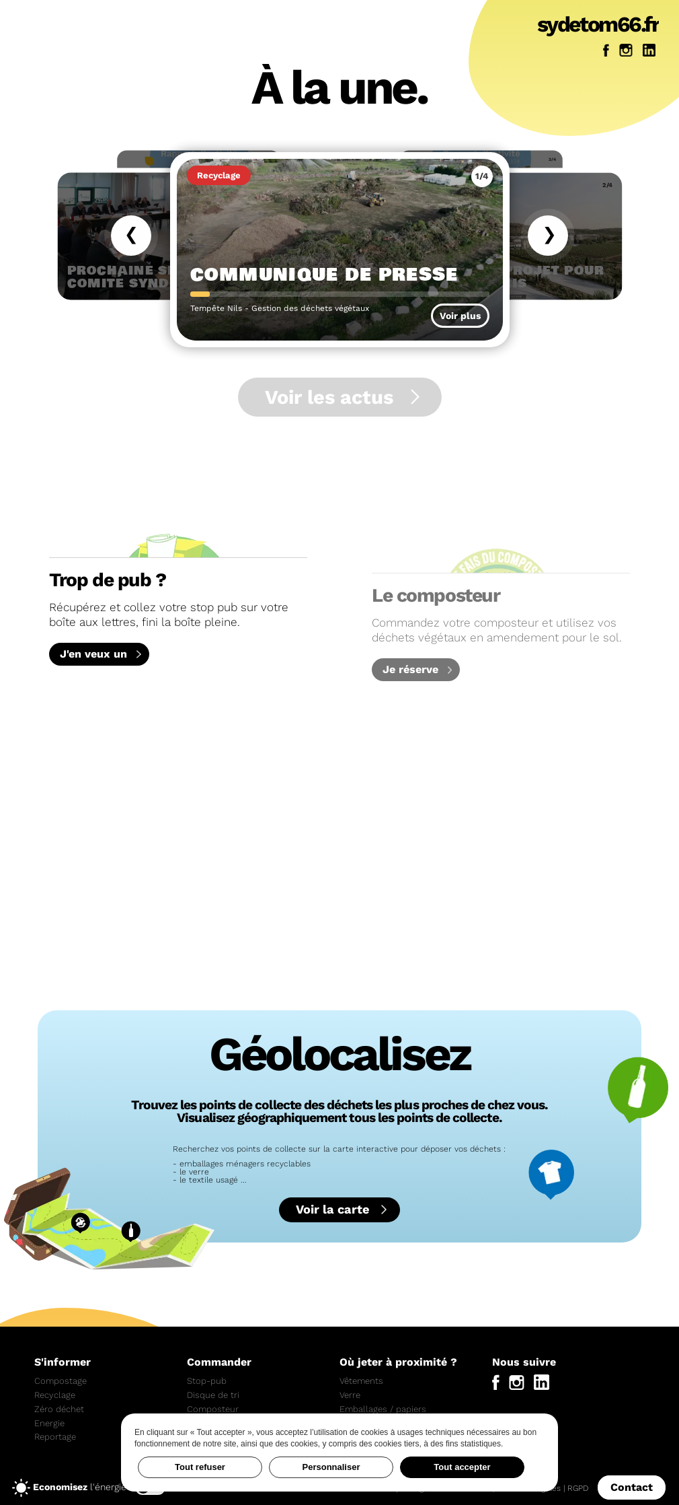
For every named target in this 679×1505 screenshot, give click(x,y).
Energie (49, 1423)
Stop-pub (207, 1381)
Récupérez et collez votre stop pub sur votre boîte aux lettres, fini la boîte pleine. (178, 577)
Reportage (55, 1437)
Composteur (213, 1409)
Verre (350, 1395)
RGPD (577, 1489)
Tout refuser (200, 1467)
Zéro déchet (59, 1409)
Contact (631, 1488)
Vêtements (361, 1381)
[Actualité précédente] (131, 235)
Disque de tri (213, 1395)
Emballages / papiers (383, 1409)
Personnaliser (331, 1467)
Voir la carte (333, 1209)
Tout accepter (462, 1467)
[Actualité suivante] (548, 235)
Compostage (60, 1381)
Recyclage (54, 1395)
